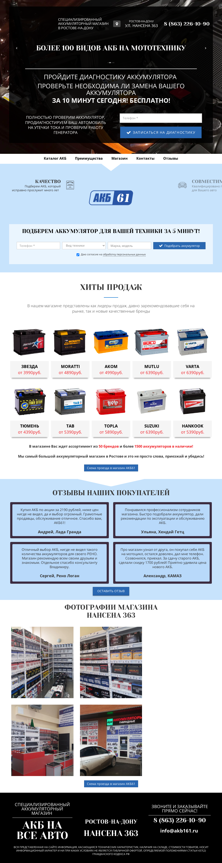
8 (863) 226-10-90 (179, 820)
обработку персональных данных (124, 254)
